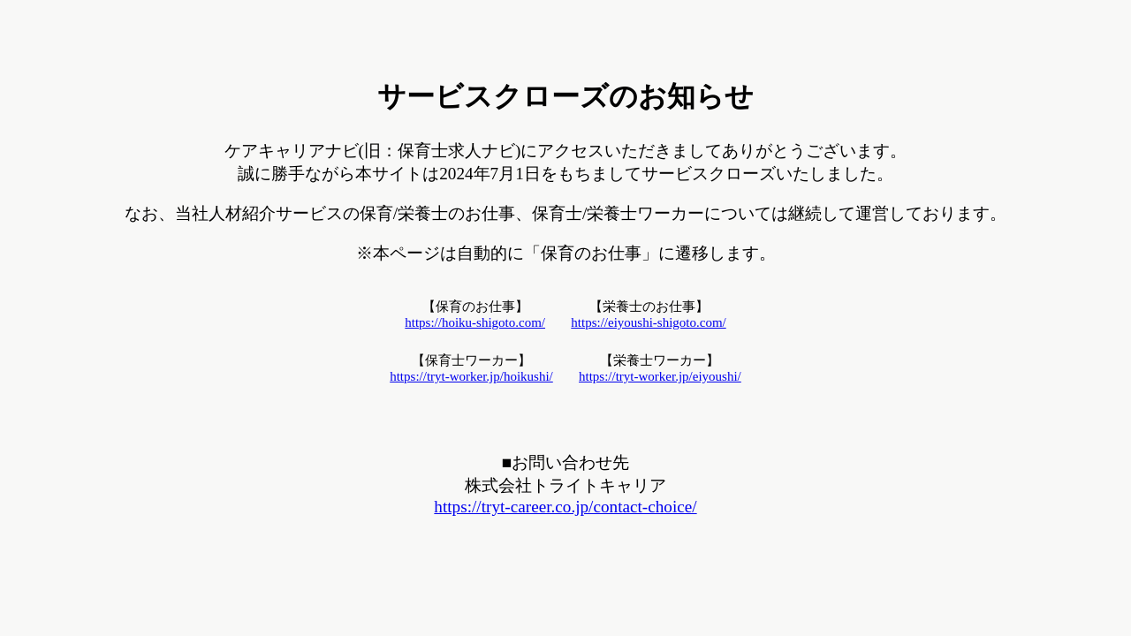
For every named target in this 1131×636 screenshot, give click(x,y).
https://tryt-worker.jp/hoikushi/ (471, 376)
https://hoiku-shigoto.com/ (475, 322)
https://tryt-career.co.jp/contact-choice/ (565, 506)
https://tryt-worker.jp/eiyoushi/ (660, 376)
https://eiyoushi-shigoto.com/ (648, 322)
